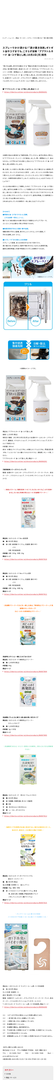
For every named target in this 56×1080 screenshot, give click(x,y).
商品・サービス (21, 38)
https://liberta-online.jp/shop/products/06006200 (25, 1007)
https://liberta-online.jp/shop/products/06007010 (25, 559)
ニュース (11, 38)
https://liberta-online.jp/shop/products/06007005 (25, 735)
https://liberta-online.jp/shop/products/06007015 (25, 903)
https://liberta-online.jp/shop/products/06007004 (25, 671)
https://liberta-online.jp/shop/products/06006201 (25, 92)
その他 (8, 1074)
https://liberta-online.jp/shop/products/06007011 (25, 594)
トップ (5, 38)
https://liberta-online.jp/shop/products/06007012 (25, 816)
